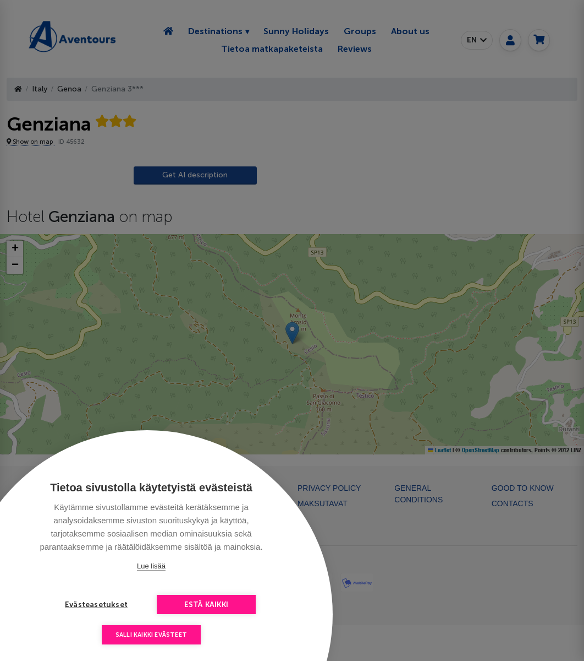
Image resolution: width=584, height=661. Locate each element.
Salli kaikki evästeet (151, 634)
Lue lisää (151, 566)
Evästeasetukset (96, 604)
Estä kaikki (206, 604)
